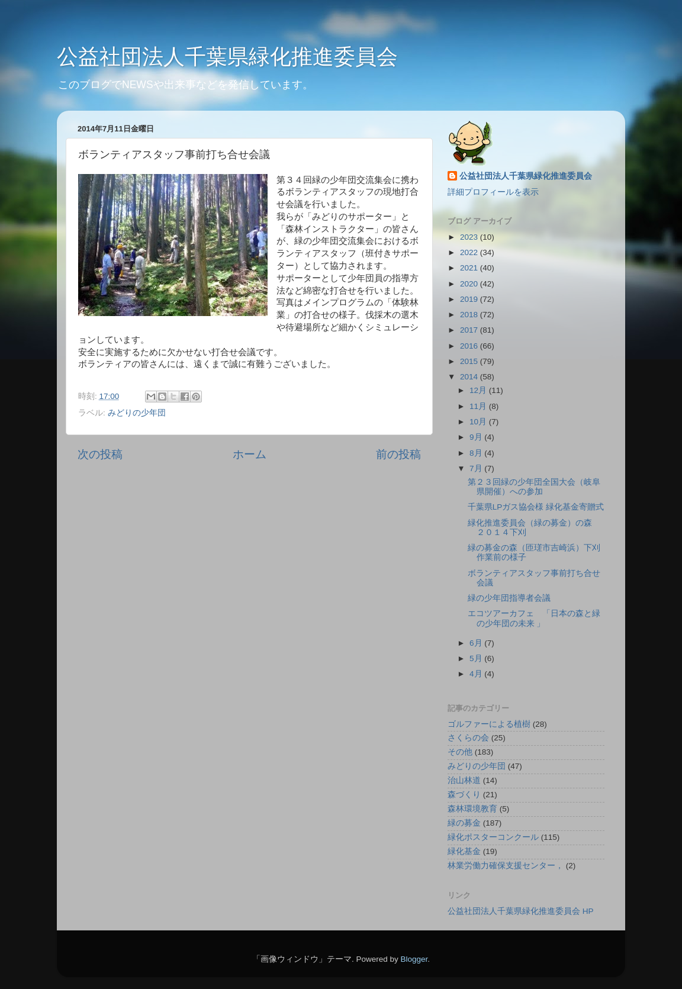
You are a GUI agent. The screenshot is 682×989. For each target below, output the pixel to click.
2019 (470, 299)
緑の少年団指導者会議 (509, 598)
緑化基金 (464, 851)
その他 (460, 752)
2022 (470, 252)
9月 (476, 437)
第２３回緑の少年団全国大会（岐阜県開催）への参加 (534, 487)
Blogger (413, 959)
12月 (479, 390)
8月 (476, 453)
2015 (470, 361)
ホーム (249, 454)
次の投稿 (100, 454)
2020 (470, 283)
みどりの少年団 (137, 412)
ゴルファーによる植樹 (489, 724)
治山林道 (464, 780)
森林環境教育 (472, 808)
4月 (476, 673)
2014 (470, 376)
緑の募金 (464, 823)
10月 (479, 421)
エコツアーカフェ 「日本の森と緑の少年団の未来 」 (534, 618)
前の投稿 (398, 454)
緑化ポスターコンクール (493, 837)
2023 (470, 237)
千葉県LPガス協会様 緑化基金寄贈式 (536, 506)
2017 (470, 330)
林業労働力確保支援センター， (506, 865)
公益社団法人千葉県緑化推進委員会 (227, 56)
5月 (476, 658)
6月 (476, 643)
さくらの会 (468, 737)
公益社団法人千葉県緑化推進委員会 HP (521, 911)
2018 (470, 314)
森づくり (464, 794)
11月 (479, 406)
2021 (470, 267)
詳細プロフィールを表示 (493, 192)
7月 (476, 468)
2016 (470, 346)
